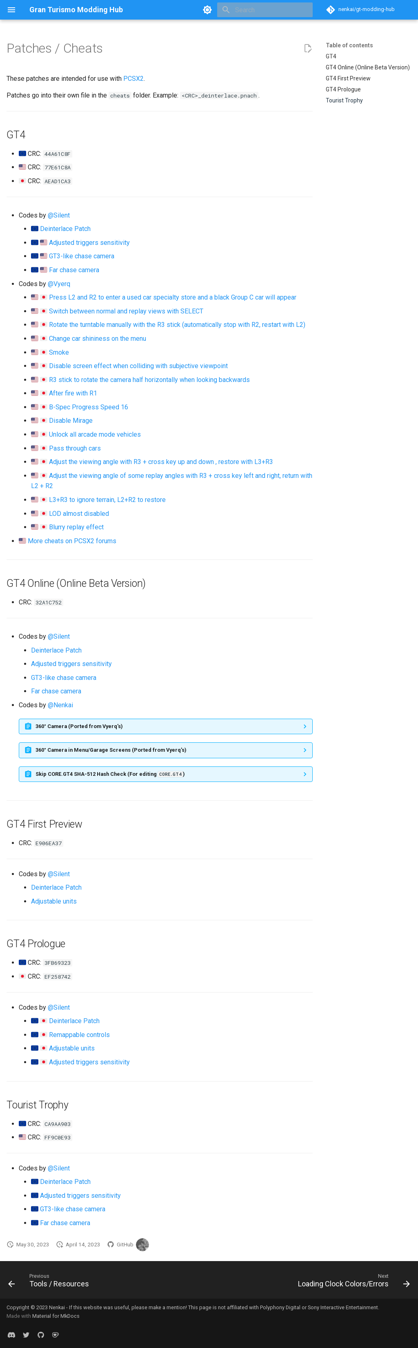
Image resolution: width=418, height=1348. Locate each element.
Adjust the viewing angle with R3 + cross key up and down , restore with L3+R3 (161, 462)
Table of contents (349, 45)
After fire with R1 (73, 393)
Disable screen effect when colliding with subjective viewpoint (138, 366)
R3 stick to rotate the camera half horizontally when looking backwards (149, 380)
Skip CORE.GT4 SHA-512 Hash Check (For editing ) (110, 774)
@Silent (59, 215)
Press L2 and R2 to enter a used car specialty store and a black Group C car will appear (172, 297)
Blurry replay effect (76, 527)
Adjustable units (54, 901)
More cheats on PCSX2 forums (72, 541)
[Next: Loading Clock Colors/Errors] (352, 1282)
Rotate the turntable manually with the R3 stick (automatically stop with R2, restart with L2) (177, 325)
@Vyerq (59, 284)
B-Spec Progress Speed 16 (88, 407)
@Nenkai (60, 705)
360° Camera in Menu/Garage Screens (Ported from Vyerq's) (111, 750)
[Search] (265, 9)
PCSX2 (133, 78)
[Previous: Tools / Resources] (50, 1282)
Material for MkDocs (56, 1316)
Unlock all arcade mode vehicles (95, 434)
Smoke (59, 352)
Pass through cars (75, 448)
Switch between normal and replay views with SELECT (126, 311)
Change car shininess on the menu (97, 338)
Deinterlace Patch (65, 229)
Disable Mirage (71, 420)
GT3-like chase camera (81, 256)
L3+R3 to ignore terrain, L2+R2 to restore (107, 500)
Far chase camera (74, 270)
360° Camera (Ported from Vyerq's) (79, 726)
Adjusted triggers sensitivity (89, 243)
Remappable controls (79, 1035)
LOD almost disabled (79, 513)
